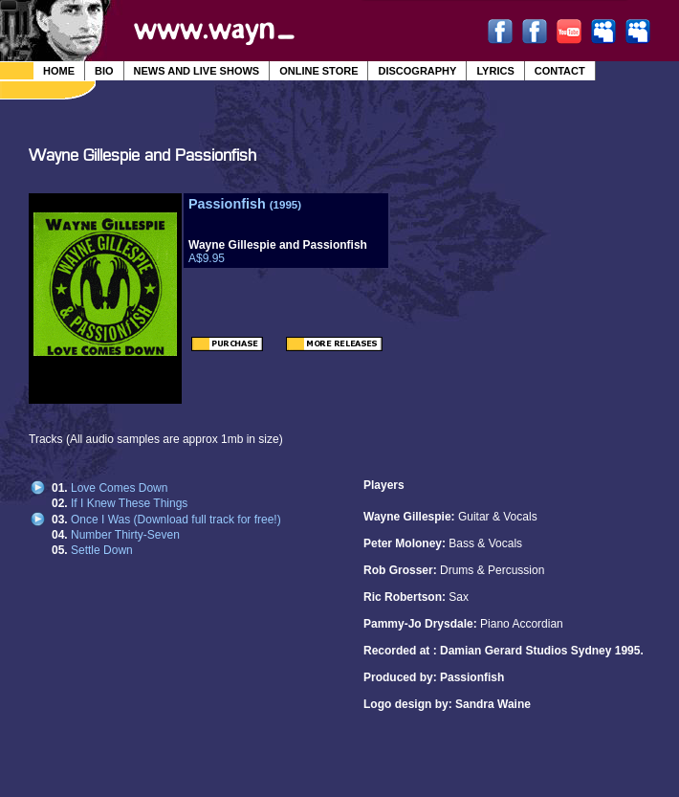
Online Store (318, 71)
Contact (560, 71)
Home (59, 71)
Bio (104, 71)
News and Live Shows (197, 71)
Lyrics (495, 71)
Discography (417, 71)
